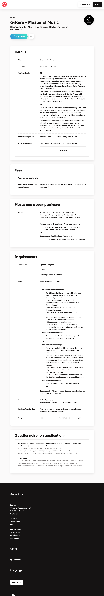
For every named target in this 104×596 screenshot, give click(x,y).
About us (13, 519)
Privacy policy (15, 529)
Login (97, 4)
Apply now (19, 36)
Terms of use (15, 532)
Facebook (15, 560)
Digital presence (16, 514)
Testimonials (15, 521)
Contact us (14, 538)
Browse (13, 505)
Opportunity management (20, 508)
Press (12, 524)
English (16, 582)
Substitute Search (17, 511)
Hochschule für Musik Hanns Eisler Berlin (39, 28)
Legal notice (15, 535)
